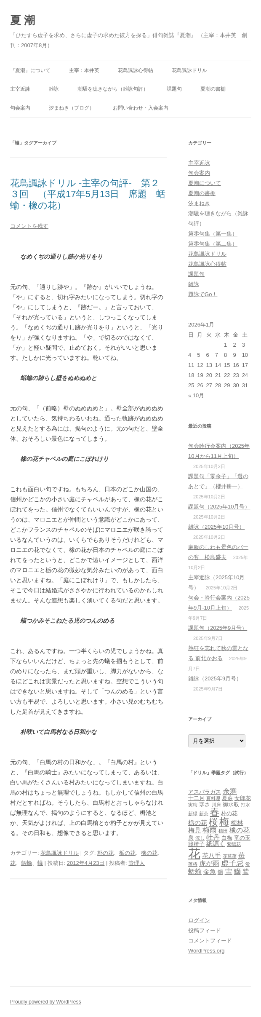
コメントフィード (210, 940)
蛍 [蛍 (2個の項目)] (247, 864)
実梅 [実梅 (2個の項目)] (192, 804)
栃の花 (127, 853)
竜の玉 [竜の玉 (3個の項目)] (242, 838)
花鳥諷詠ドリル (189, 70)
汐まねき (199, 203)
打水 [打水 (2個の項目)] (245, 804)
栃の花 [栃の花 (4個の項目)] (197, 822)
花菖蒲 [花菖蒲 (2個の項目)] (230, 856)
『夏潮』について (30, 70)
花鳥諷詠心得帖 (135, 70)
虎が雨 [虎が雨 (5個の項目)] (209, 863)
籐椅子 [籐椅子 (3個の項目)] (196, 844)
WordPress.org (206, 950)
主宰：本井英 (84, 70)
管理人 (136, 863)
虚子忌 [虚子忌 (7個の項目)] (232, 863)
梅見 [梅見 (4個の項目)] (194, 830)
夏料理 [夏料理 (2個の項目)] (213, 798)
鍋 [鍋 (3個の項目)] (220, 872)
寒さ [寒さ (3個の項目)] (204, 804)
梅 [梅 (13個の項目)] (224, 821)
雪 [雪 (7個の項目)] (228, 871)
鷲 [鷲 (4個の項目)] (245, 871)
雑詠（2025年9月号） (215, 678)
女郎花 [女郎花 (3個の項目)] (242, 798)
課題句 (174, 89)
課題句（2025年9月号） (217, 628)
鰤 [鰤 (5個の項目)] (237, 871)
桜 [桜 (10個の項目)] (213, 822)
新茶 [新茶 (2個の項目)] (203, 813)
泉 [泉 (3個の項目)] (191, 838)
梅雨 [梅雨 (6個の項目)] (209, 830)
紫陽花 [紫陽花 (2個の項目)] (234, 844)
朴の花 (105, 853)
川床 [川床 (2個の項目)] (216, 804)
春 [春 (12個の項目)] (214, 812)
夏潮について (204, 183)
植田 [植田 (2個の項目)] (223, 830)
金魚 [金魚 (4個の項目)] (209, 871)
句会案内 (20, 108)
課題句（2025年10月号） (219, 506)
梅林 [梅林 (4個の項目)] (237, 822)
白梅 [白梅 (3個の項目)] (226, 838)
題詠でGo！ (202, 294)
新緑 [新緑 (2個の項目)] (192, 813)
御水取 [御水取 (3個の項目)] (231, 804)
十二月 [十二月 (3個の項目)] (196, 798)
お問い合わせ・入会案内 (140, 108)
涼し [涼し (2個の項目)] (200, 837)
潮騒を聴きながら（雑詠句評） (112, 89)
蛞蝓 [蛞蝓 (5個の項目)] (195, 871)
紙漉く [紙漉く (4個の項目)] (215, 843)
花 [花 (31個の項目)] (194, 853)
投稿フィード (204, 930)
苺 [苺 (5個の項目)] (241, 855)
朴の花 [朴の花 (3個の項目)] (229, 813)
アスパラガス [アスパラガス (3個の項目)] (204, 792)
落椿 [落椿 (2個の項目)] (192, 864)
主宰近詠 (20, 89)
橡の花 (149, 853)
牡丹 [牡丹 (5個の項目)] (213, 837)
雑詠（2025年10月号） (216, 527)
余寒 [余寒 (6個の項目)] (230, 791)
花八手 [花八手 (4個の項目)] (211, 855)
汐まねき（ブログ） (71, 108)
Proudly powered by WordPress (45, 1002)
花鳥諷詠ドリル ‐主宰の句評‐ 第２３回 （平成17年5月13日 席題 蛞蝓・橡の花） (87, 194)
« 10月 (196, 395)
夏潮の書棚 (213, 89)
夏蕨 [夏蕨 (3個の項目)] (227, 798)
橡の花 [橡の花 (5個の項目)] (239, 830)
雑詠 (54, 89)
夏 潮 (22, 20)
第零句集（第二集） (212, 244)
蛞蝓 (26, 863)
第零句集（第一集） (212, 233)
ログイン (199, 920)
